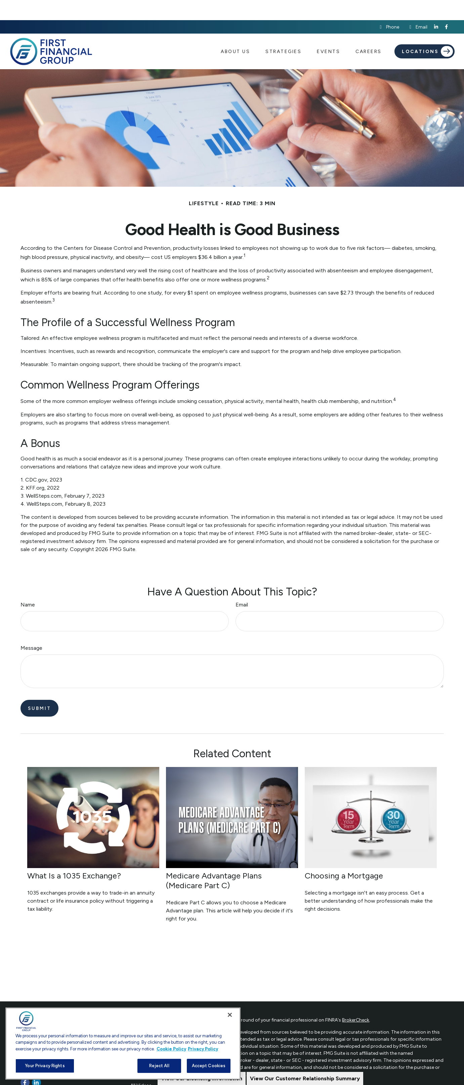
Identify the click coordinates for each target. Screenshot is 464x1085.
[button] (235, 31)
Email (418, 7)
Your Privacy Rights (45, 1065)
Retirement (142, 1006)
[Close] (229, 1014)
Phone (388, 7)
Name (27, 584)
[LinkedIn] (436, 6)
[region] (123, 1043)
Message (31, 628)
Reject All (159, 1065)
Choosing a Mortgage (344, 855)
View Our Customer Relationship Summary (305, 1078)
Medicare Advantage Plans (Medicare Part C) (214, 860)
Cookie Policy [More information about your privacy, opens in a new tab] (171, 1048)
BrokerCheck (355, 1000)
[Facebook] (446, 6)
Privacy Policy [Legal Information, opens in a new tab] (203, 1048)
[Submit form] (39, 688)
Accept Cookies (209, 1065)
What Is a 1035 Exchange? (74, 855)
